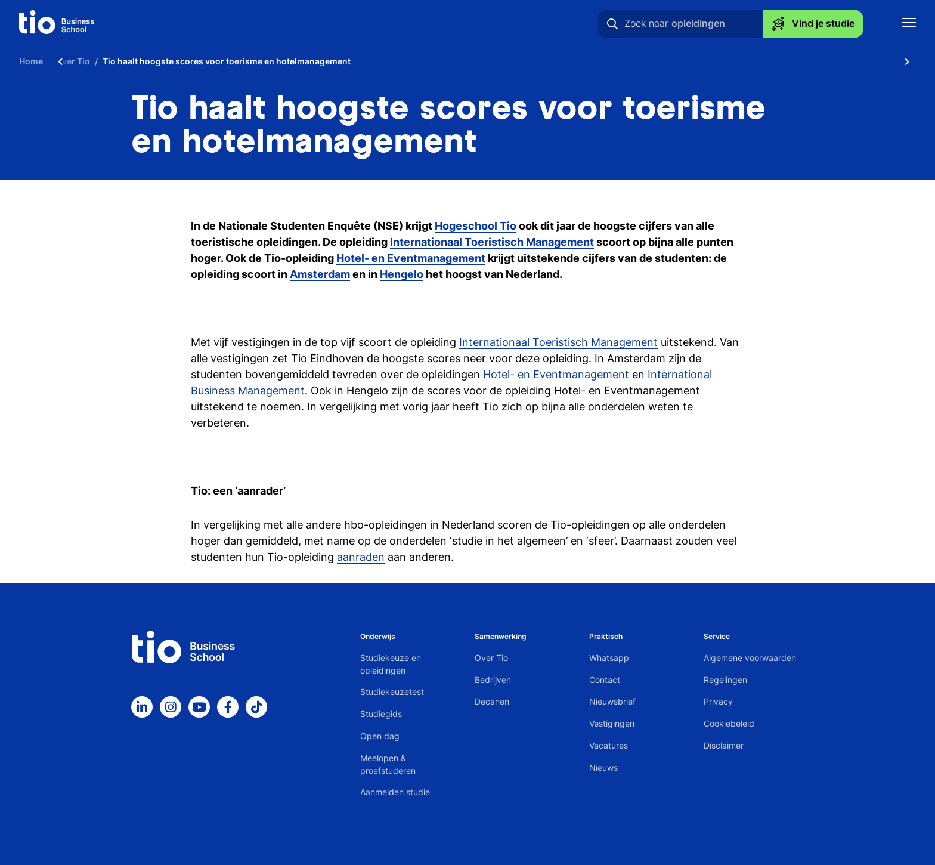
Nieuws (603, 767)
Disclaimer (724, 745)
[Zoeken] (612, 24)
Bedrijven (493, 680)
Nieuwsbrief (612, 701)
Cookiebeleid (729, 723)
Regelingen (725, 680)
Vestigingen (611, 723)
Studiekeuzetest (392, 692)
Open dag (380, 736)
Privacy (718, 701)
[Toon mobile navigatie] (909, 24)
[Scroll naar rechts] (907, 61)
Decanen (492, 701)
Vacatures (608, 745)
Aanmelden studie (395, 792)
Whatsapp (609, 658)
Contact (604, 680)
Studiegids (381, 714)
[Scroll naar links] (60, 61)
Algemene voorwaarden (750, 658)
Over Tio (491, 658)
